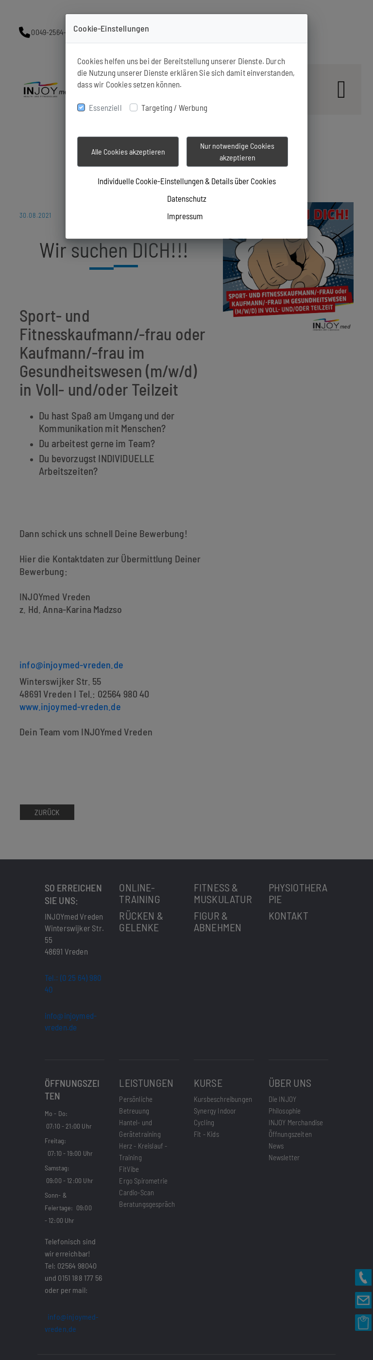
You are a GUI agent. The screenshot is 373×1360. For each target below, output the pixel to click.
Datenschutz (186, 198)
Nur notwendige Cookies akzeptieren (237, 151)
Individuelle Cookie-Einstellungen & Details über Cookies (187, 181)
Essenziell (105, 107)
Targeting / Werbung (174, 107)
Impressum (185, 216)
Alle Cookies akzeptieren (128, 151)
